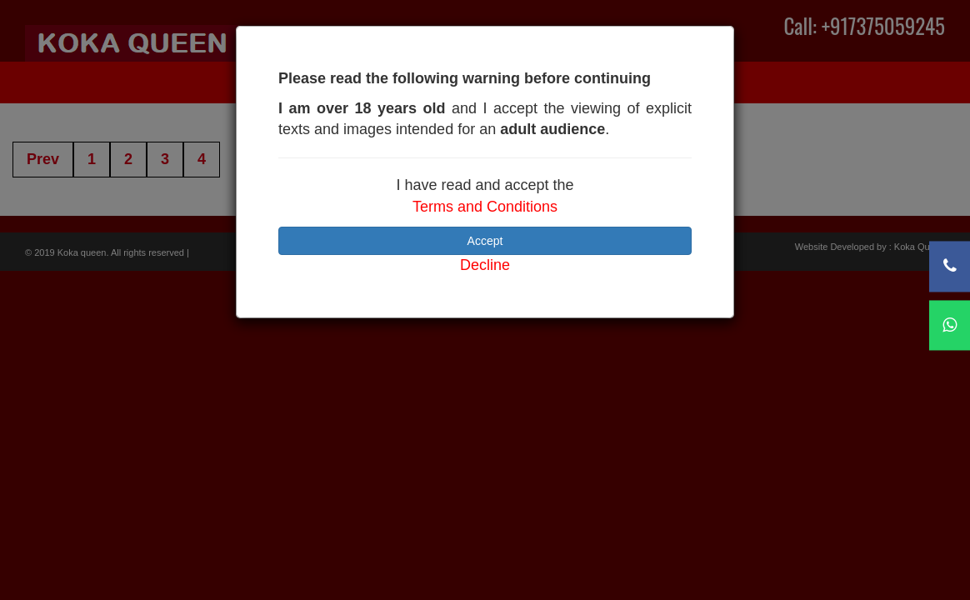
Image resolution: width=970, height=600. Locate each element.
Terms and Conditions (485, 206)
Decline (485, 265)
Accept (485, 241)
